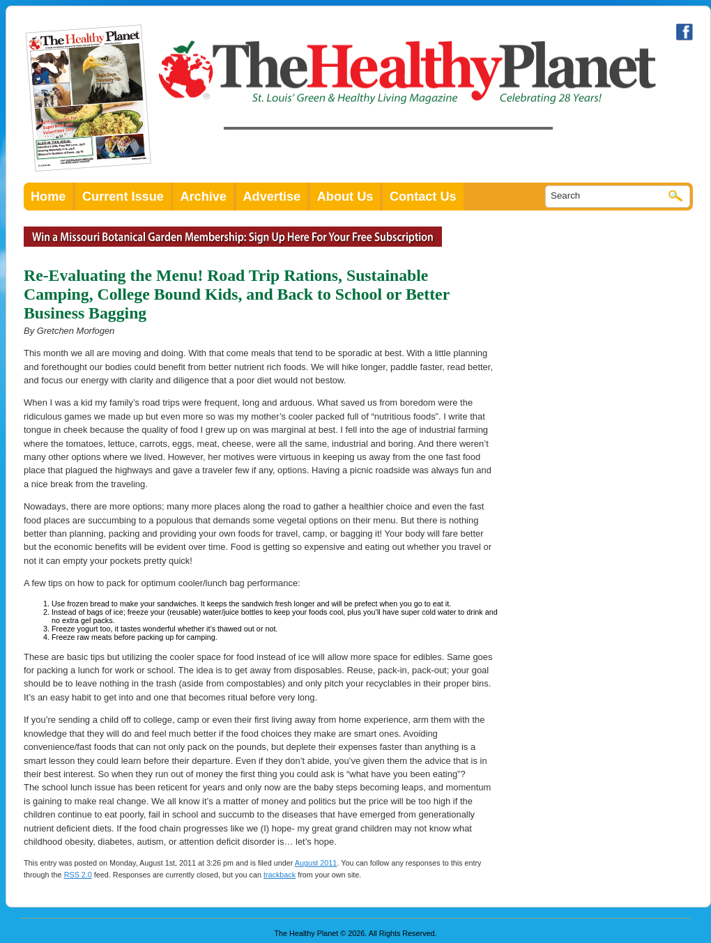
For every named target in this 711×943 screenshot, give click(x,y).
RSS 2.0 (78, 875)
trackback (279, 875)
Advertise (272, 197)
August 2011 (316, 863)
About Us (345, 197)
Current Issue (123, 197)
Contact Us (423, 197)
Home (48, 197)
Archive (203, 197)
